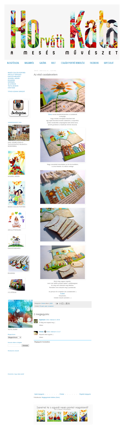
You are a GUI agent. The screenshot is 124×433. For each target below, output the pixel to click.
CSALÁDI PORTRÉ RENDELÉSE (73, 63)
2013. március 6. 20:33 (53, 320)
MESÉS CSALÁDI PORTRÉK (16, 73)
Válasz (41, 325)
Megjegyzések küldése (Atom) (51, 397)
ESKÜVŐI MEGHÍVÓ (14, 76)
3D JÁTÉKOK (12, 84)
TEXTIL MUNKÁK (13, 86)
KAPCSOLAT (109, 63)
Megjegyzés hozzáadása (42, 342)
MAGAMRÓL (29, 63)
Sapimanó (42, 320)
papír (46, 306)
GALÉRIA (42, 63)
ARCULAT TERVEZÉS (14, 74)
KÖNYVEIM (11, 88)
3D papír (41, 306)
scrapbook (51, 306)
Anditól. (62, 293)
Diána (50, 114)
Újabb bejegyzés (39, 394)
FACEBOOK (94, 63)
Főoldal (62, 394)
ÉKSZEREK (11, 80)
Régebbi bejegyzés (85, 394)
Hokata (41, 332)
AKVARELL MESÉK (14, 78)
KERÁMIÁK (11, 82)
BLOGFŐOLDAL (13, 63)
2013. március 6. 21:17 (54, 332)
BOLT (53, 63)
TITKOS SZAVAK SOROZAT (16, 91)
